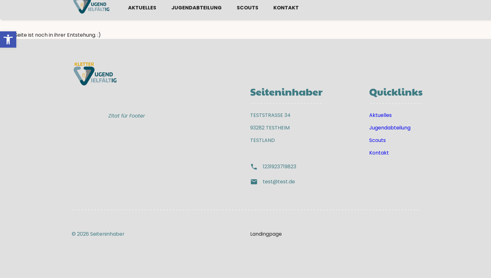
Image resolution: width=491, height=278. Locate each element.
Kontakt (286, 19)
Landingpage (266, 234)
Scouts (247, 19)
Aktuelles (142, 19)
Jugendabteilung (196, 19)
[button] (8, 39)
